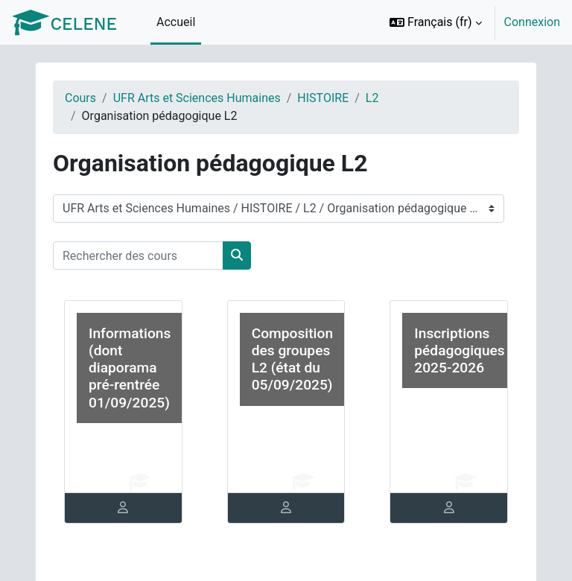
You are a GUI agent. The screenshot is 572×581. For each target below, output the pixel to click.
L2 (372, 98)
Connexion (532, 22)
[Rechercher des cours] (138, 255)
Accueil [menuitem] (175, 22)
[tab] (123, 508)
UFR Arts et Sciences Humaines (197, 98)
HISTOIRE (323, 98)
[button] (436, 22)
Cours (80, 98)
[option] (470, 22)
